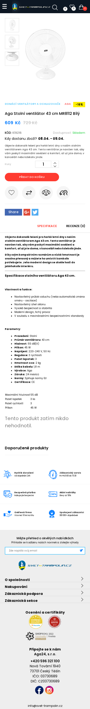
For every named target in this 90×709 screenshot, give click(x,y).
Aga (68, 104)
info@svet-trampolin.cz (45, 706)
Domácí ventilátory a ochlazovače (32, 104)
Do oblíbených (11, 193)
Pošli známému (63, 193)
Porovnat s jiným (29, 193)
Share (13, 212)
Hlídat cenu (46, 193)
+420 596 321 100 (45, 661)
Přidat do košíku (32, 177)
